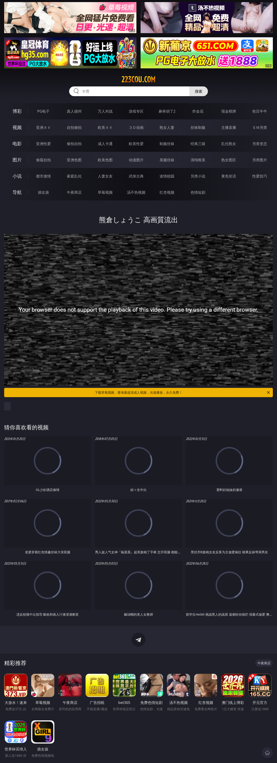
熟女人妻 (167, 127)
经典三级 (198, 143)
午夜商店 (74, 192)
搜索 (198, 91)
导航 (17, 192)
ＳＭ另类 (259, 127)
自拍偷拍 (74, 127)
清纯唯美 (198, 159)
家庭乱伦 (74, 176)
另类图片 (259, 159)
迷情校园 (167, 176)
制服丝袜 (167, 143)
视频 (17, 127)
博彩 (17, 111)
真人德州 (74, 111)
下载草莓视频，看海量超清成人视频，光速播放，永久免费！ (183, 392)
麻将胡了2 (167, 111)
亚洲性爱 (43, 143)
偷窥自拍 (43, 159)
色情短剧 (198, 192)
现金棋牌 (228, 111)
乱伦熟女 (228, 143)
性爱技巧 (259, 176)
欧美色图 (105, 159)
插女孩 (43, 192)
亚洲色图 (74, 159)
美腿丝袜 (167, 159)
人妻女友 (105, 176)
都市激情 (43, 176)
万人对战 (105, 111)
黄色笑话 (228, 176)
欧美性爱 (136, 143)
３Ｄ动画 (136, 127)
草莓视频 (105, 192)
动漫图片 (136, 159)
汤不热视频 (136, 192)
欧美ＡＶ (105, 127)
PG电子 (43, 111)
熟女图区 (228, 159)
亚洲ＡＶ (43, 127)
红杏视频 (167, 192)
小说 (17, 176)
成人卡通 (105, 143)
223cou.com (138, 79)
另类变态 (259, 143)
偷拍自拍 (74, 143)
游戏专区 (136, 111)
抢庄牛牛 (259, 111)
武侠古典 (136, 176)
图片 (17, 160)
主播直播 (228, 127)
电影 (17, 143)
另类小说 (198, 176)
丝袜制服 (198, 127)
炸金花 (197, 111)
